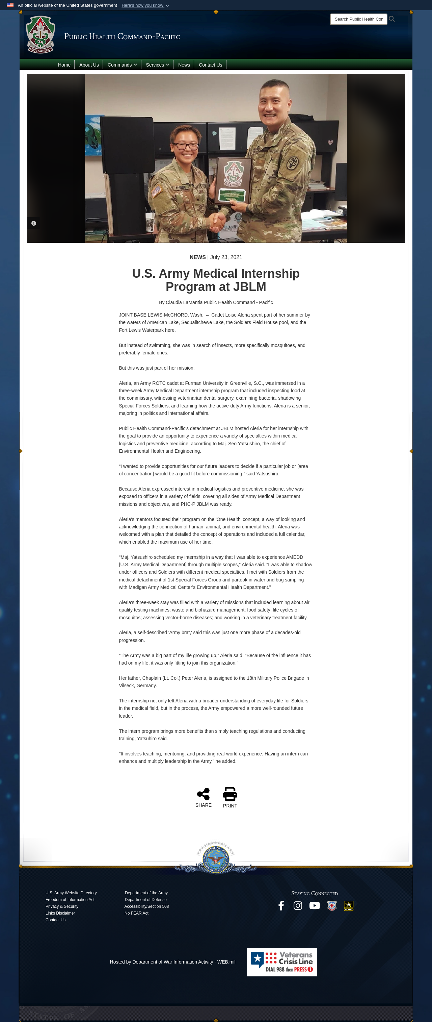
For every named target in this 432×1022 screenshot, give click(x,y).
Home (64, 65)
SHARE (203, 797)
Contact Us (210, 65)
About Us (89, 65)
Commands (122, 65)
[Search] (358, 19)
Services (158, 65)
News (184, 65)
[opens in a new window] (281, 907)
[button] (146, 5)
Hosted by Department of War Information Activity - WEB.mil (173, 962)
